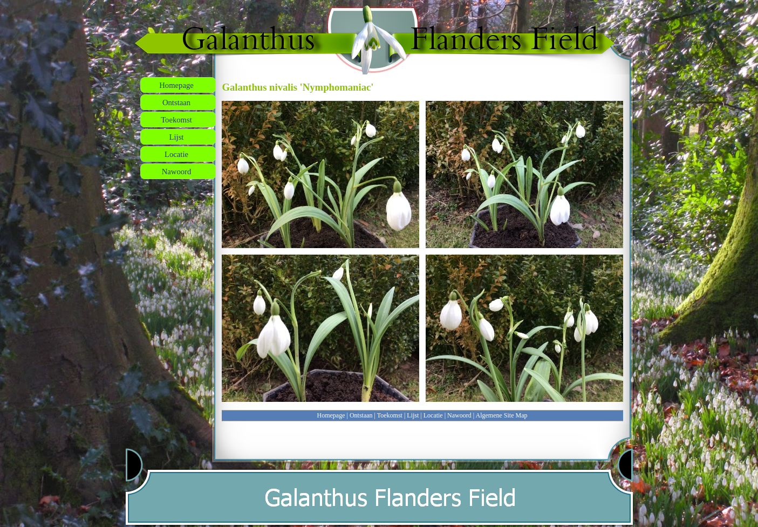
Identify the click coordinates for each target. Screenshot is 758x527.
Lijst (413, 415)
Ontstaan (361, 415)
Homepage (331, 415)
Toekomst (389, 415)
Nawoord (459, 415)
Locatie (433, 415)
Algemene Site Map (502, 415)
